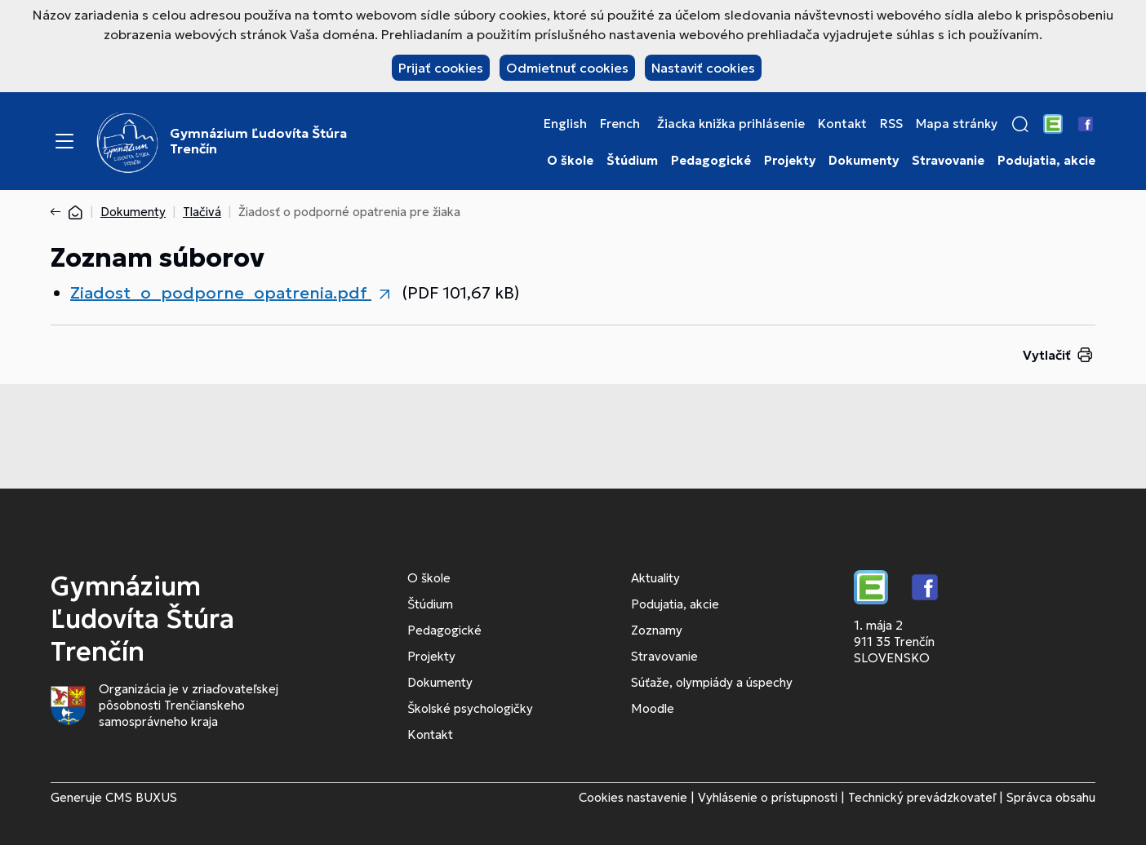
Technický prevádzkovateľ (922, 797)
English (565, 124)
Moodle (652, 708)
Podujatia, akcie (1046, 160)
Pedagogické (711, 160)
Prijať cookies (440, 68)
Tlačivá (202, 211)
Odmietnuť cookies (567, 68)
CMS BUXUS (141, 797)
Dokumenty (863, 160)
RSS (891, 124)
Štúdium (632, 160)
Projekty (789, 160)
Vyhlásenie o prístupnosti (767, 797)
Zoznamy (656, 630)
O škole (570, 160)
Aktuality (655, 578)
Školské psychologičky (470, 708)
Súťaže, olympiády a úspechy (712, 682)
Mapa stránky (956, 124)
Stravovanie (948, 160)
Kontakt (842, 124)
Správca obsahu (1050, 797)
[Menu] (64, 141)
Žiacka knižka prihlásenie (731, 124)
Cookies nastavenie (633, 797)
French (620, 124)
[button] (1020, 124)
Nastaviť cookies (703, 68)
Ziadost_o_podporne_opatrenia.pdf (220, 292)
